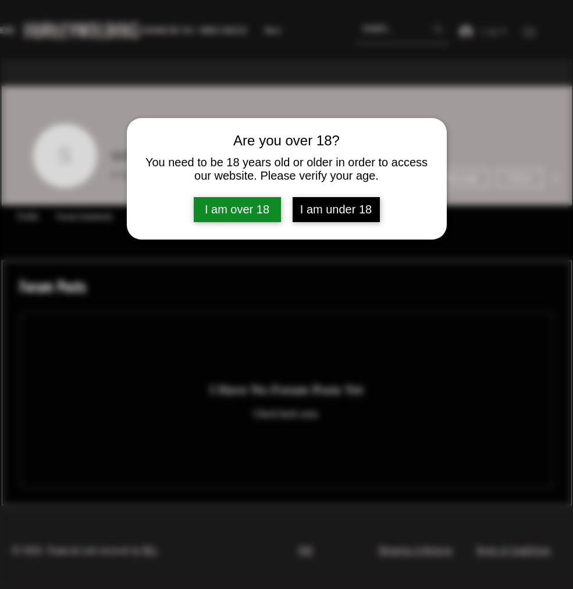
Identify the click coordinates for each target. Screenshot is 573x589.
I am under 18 (336, 209)
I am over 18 (237, 209)
